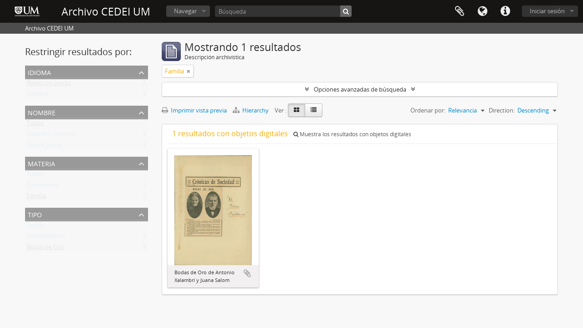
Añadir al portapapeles (247, 273)
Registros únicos (49, 85)
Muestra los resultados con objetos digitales (352, 134)
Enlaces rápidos (505, 11)
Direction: (502, 110)
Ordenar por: (427, 110)
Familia (36, 198)
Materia (41, 163)
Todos (35, 125)
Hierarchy (251, 110)
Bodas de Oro (45, 249)
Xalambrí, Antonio (51, 136)
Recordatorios (46, 238)
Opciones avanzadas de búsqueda (360, 89)
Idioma (482, 11)
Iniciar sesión (547, 11)
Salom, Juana (44, 147)
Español (37, 96)
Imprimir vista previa (194, 110)
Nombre (42, 112)
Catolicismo (42, 187)
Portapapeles (459, 11)
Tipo (35, 214)
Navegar (185, 11)
